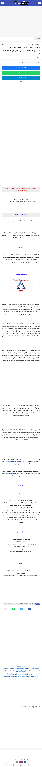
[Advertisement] (21, 24)
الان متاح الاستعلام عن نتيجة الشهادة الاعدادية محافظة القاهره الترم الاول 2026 (21, 676)
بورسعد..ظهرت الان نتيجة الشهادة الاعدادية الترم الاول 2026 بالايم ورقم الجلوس (21, 668)
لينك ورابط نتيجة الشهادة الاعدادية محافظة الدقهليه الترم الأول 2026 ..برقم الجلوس (21, 674)
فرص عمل (30, 44)
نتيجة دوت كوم (15, 759)
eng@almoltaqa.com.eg (14, 461)
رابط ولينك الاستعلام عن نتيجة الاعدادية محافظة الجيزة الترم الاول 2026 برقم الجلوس (21, 673)
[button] (29, 609)
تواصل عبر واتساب (21, 73)
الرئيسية (37, 44)
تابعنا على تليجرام (21, 78)
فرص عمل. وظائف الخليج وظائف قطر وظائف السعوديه (16, 603)
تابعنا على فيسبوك (21, 67)
